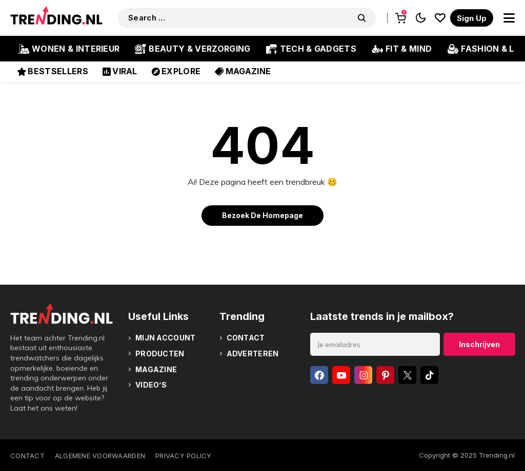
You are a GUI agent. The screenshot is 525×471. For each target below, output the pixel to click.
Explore (176, 71)
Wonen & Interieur (68, 49)
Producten (160, 353)
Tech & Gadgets (311, 49)
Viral (120, 71)
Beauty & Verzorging (192, 49)
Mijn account (165, 337)
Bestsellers (52, 71)
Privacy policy (183, 456)
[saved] (440, 18)
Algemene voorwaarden (100, 456)
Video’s (151, 384)
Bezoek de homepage (262, 215)
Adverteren (253, 353)
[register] (471, 18)
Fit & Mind (402, 49)
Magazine (243, 71)
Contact (246, 337)
